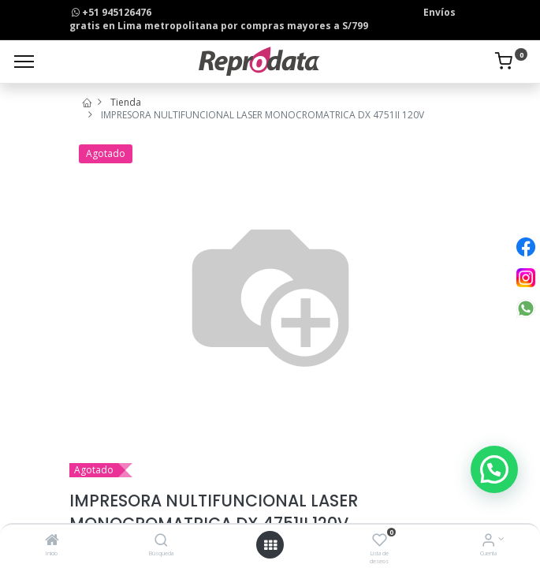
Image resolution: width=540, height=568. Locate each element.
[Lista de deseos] (379, 541)
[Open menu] (270, 545)
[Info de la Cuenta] (488, 541)
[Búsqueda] (161, 541)
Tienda (125, 102)
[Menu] (24, 61)
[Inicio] (52, 541)
